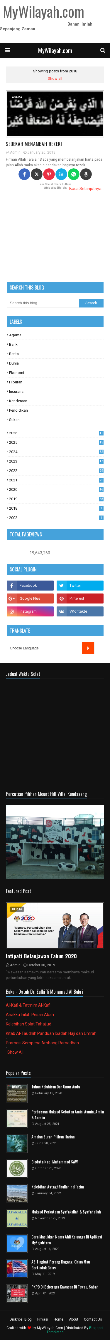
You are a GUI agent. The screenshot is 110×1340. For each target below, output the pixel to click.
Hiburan (15, 382)
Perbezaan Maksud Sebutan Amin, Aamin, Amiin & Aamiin (67, 1114)
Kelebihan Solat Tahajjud (28, 1024)
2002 (56, 518)
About (73, 1319)
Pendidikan (18, 410)
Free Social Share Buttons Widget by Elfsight (55, 186)
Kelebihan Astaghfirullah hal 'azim (57, 1187)
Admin (15, 152)
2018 (56, 508)
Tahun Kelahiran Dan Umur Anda (55, 1087)
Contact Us (93, 1319)
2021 (56, 480)
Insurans (16, 391)
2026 (56, 433)
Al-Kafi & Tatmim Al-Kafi (28, 1005)
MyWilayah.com (55, 50)
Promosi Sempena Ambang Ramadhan (42, 1042)
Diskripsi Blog (21, 1319)
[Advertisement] (55, 236)
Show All (15, 1052)
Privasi (42, 1319)
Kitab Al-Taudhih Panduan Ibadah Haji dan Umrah (51, 1033)
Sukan (14, 420)
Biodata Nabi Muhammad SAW (54, 1162)
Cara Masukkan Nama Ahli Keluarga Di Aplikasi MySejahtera (66, 1240)
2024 (56, 452)
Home (58, 1319)
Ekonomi (16, 372)
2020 (56, 489)
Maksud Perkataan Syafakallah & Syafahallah (66, 1212)
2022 (56, 470)
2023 (56, 461)
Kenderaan (18, 401)
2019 (56, 499)
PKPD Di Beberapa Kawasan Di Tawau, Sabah (65, 1287)
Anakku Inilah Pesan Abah (30, 1014)
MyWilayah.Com (50, 1328)
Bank (13, 344)
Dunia (14, 363)
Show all (55, 78)
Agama (15, 335)
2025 (56, 442)
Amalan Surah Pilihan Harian (53, 1137)
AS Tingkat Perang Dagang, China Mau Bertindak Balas (60, 1265)
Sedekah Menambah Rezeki (34, 143)
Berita (14, 354)
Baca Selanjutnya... (86, 188)
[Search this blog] (43, 303)
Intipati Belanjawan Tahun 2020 (41, 956)
